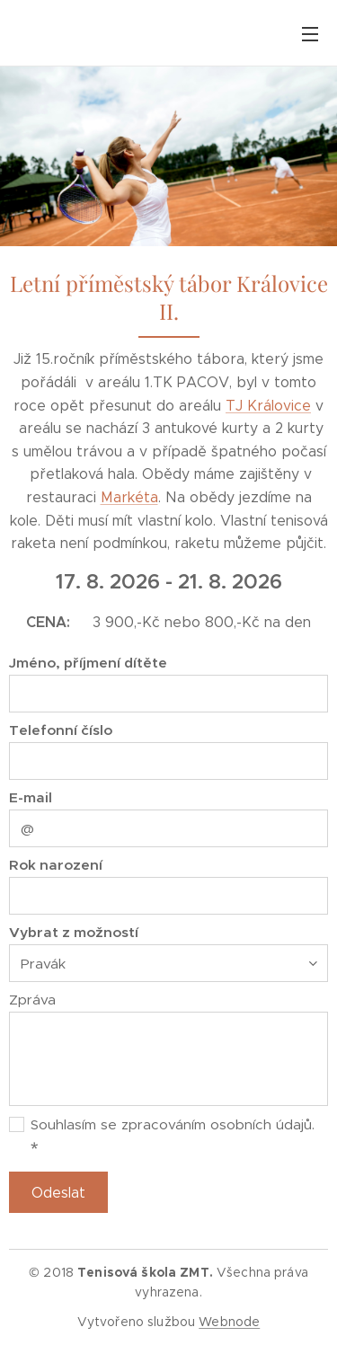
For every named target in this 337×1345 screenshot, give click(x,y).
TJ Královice (268, 405)
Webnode (229, 1322)
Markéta (129, 497)
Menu (310, 34)
